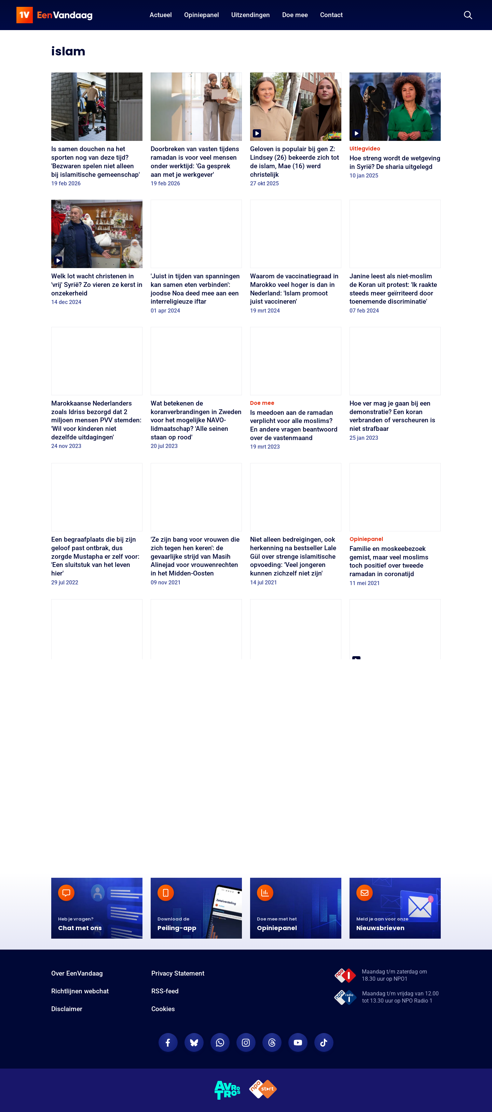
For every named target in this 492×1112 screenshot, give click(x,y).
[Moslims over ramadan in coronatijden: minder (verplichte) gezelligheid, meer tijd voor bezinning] (96, 807)
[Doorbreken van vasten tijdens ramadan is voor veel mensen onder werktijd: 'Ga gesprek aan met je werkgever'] (196, 131)
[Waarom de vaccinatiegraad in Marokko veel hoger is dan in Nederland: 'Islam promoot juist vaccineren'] (295, 259)
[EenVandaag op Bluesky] (194, 1052)
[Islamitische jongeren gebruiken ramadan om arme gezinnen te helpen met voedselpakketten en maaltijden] (96, 662)
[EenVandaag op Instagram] (246, 1052)
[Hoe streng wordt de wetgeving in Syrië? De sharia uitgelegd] (395, 128)
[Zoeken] (468, 15)
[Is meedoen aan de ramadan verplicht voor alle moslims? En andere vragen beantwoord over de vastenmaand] (295, 391)
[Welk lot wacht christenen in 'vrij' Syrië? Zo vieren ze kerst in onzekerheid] (96, 255)
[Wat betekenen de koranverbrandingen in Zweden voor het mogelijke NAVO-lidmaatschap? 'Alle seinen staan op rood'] (196, 390)
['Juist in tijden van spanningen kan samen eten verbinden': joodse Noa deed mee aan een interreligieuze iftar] (196, 259)
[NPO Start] (263, 1100)
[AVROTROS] (228, 1100)
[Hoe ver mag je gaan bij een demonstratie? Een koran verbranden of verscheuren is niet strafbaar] (395, 386)
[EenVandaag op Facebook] (168, 1052)
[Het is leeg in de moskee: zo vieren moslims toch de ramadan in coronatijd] (295, 798)
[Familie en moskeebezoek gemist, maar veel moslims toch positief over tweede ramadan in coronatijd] (395, 527)
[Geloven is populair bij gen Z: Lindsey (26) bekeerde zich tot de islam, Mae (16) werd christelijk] (295, 131)
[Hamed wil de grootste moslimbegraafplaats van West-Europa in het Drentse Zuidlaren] (395, 802)
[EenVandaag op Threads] (272, 1052)
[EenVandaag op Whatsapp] (220, 1052)
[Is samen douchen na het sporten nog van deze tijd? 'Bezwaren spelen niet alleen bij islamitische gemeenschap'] (96, 131)
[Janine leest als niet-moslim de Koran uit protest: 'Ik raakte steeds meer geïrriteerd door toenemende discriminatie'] (395, 259)
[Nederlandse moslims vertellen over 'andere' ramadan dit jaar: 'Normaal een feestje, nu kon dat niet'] (395, 658)
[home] (54, 15)
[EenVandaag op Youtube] (298, 1052)
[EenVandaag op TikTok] (323, 1052)
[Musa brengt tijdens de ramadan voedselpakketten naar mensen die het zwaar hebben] (196, 802)
